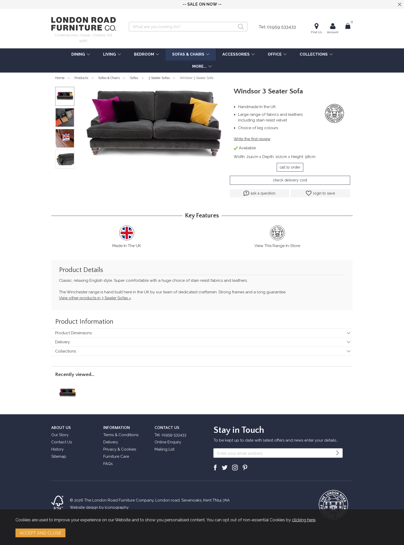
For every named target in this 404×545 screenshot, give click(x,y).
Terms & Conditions (120, 435)
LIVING (109, 54)
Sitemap (58, 456)
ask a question (259, 193)
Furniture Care (116, 456)
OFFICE (275, 54)
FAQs (108, 463)
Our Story (60, 435)
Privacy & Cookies (119, 449)
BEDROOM (144, 54)
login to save (320, 193)
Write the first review (252, 139)
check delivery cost (290, 180)
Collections (65, 351)
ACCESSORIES (236, 54)
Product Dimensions (73, 333)
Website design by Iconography (99, 507)
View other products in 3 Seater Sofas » (95, 298)
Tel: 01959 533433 (277, 26)
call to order (290, 167)
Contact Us (61, 442)
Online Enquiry (168, 442)
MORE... (199, 66)
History (57, 449)
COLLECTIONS (314, 54)
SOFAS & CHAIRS (188, 54)
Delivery (62, 342)
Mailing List (164, 449)
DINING (78, 54)
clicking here (303, 519)
